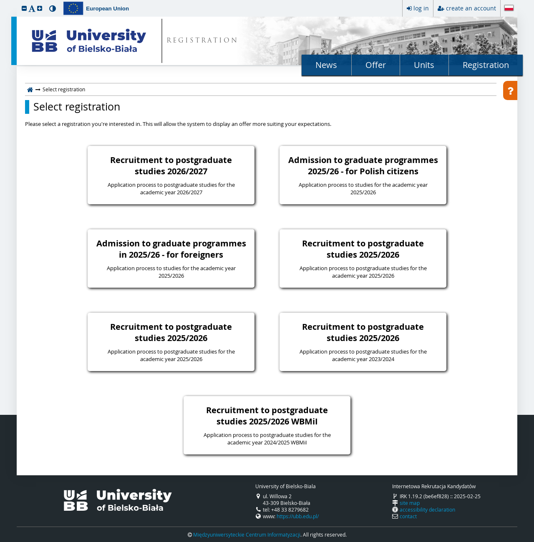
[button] (24, 8)
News (326, 64)
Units (424, 64)
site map (410, 502)
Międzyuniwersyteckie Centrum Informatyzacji (246, 534)
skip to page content (2, 2)
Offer (375, 64)
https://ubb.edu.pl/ (298, 516)
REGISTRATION (202, 41)
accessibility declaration (427, 509)
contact (408, 516)
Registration (486, 64)
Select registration (76, 106)
